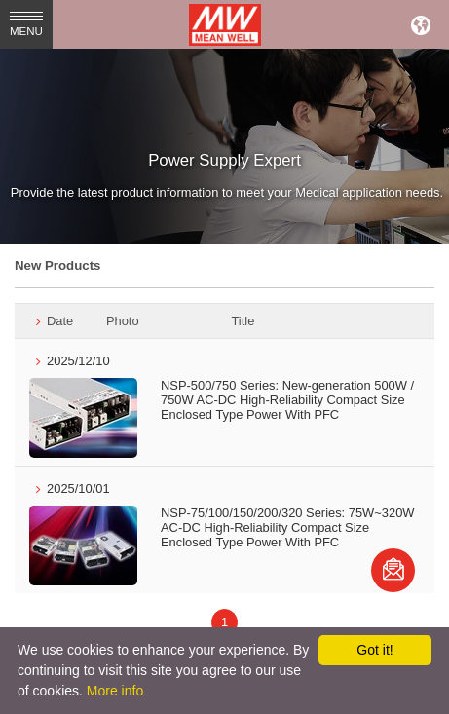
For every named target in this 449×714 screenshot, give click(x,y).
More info (115, 690)
